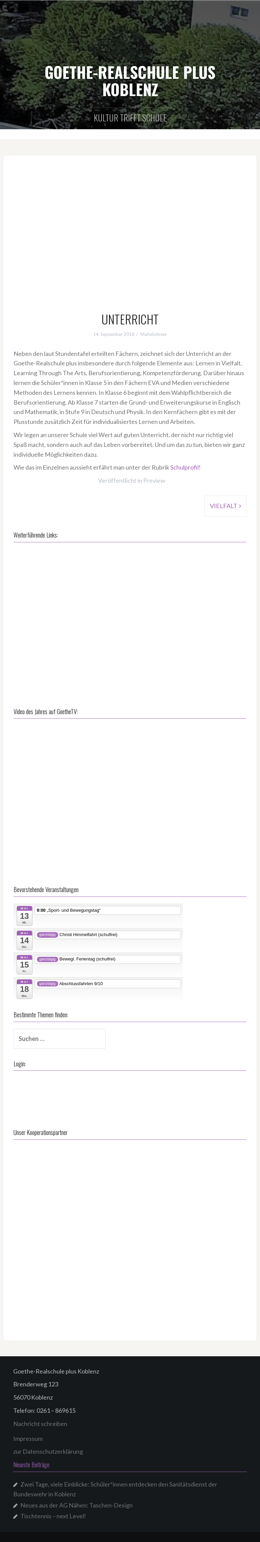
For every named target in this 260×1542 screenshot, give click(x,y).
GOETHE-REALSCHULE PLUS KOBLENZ (130, 80)
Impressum (28, 1438)
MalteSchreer (153, 334)
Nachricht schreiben (40, 1423)
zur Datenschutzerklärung (48, 1451)
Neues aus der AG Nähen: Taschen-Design (76, 1505)
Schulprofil (184, 467)
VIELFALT (223, 505)
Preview (154, 480)
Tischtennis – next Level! (53, 1516)
